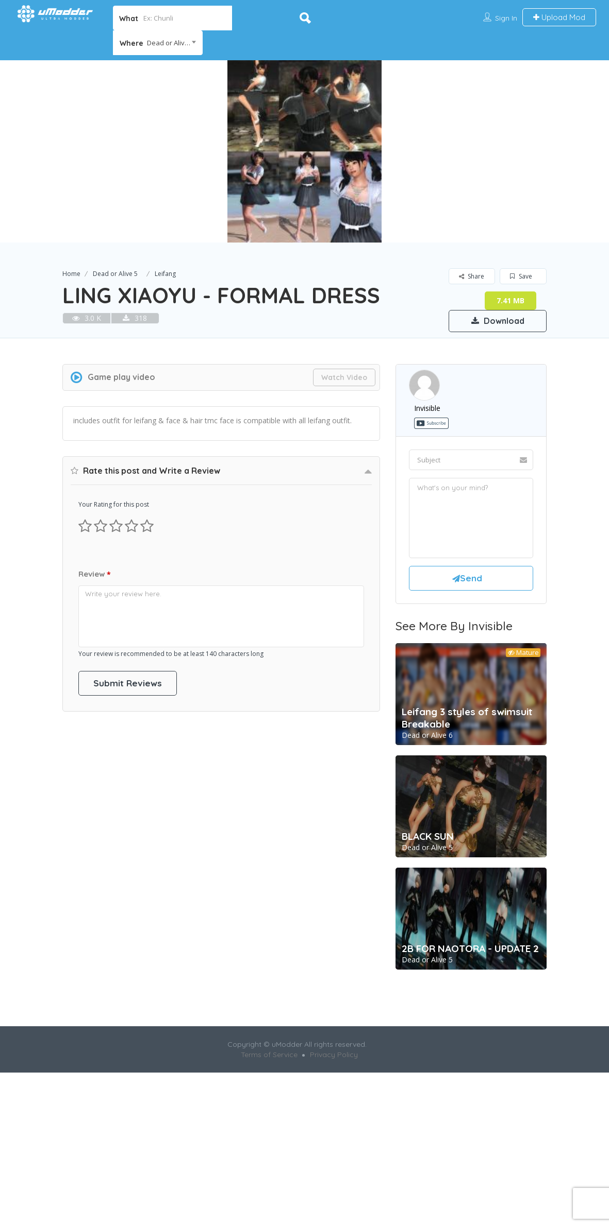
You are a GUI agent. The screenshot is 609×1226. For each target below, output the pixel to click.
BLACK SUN (428, 980)
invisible (427, 552)
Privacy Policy (334, 1198)
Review (94, 862)
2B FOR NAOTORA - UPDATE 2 (470, 1092)
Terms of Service (269, 1198)
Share (471, 276)
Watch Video (344, 521)
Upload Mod (559, 17)
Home (71, 273)
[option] (304, 151)
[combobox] (157, 43)
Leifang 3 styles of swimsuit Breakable (467, 861)
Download (497, 321)
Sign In (506, 18)
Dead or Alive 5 (115, 273)
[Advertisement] (304, 404)
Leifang (165, 273)
